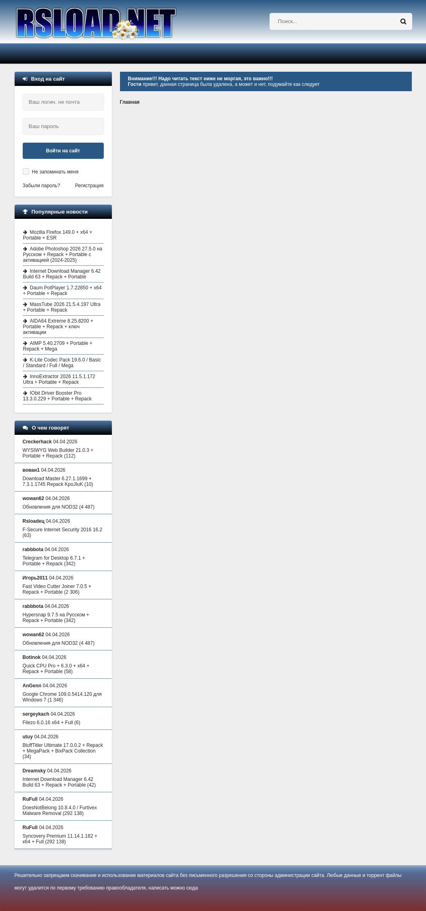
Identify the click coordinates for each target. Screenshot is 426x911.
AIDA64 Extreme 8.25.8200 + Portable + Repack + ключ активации (58, 326)
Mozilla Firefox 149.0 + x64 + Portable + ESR (57, 235)
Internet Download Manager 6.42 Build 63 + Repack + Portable (62, 274)
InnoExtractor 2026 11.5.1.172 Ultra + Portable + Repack (59, 379)
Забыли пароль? (41, 185)
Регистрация (89, 185)
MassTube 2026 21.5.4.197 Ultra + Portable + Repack (62, 307)
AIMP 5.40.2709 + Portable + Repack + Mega (58, 346)
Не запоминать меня (55, 172)
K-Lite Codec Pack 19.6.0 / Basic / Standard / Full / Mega (62, 362)
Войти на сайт (63, 151)
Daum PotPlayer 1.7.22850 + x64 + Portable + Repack (62, 290)
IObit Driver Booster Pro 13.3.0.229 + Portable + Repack (57, 396)
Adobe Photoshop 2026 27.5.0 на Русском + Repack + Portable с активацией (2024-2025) (63, 254)
